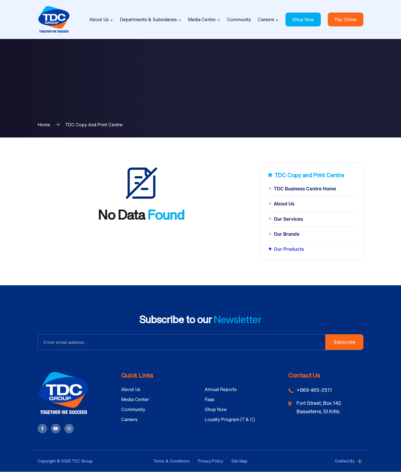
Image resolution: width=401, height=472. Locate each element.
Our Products (289, 249)
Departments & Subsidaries (148, 19)
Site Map (239, 461)
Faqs (209, 399)
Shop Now (303, 19)
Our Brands (286, 234)
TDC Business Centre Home (305, 188)
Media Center (202, 19)
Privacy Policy (210, 461)
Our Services (288, 219)
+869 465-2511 (314, 390)
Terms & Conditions (171, 461)
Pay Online (345, 19)
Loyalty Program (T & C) (230, 419)
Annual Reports (221, 389)
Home (44, 124)
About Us (99, 19)
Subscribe (344, 342)
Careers (266, 19)
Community (239, 19)
